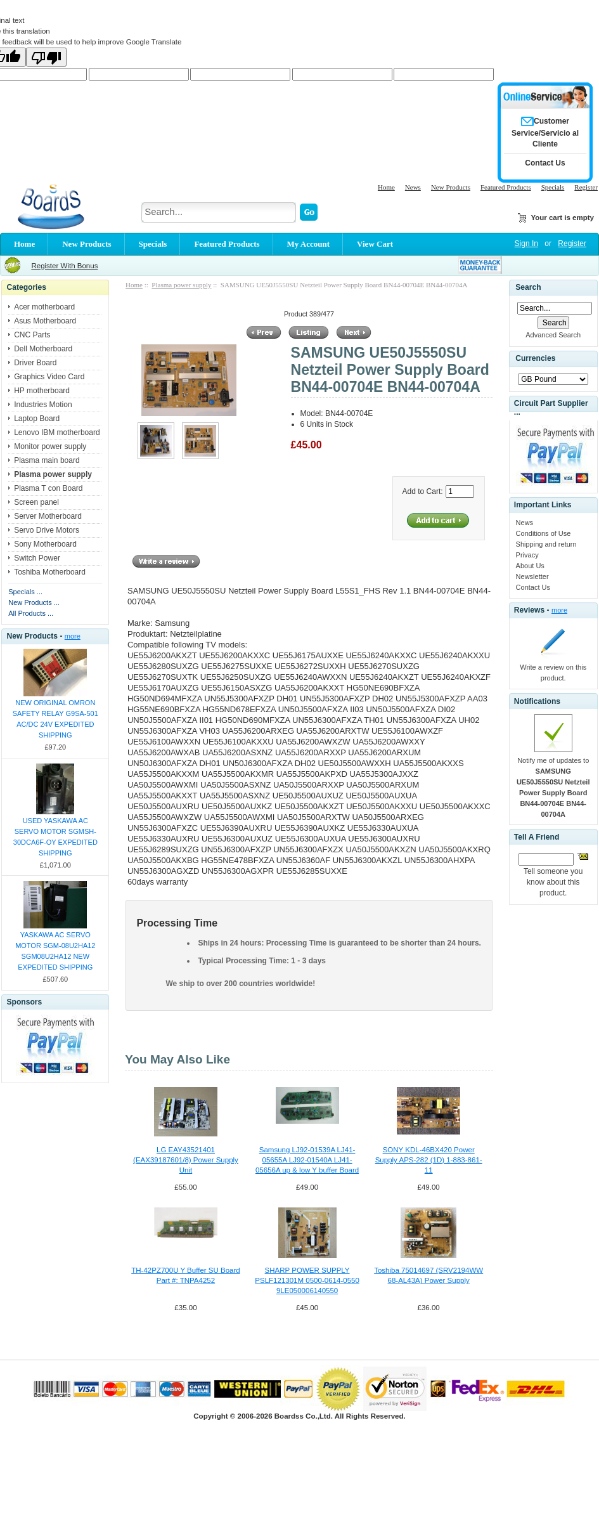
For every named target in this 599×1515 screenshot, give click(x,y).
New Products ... (34, 602)
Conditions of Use (543, 533)
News (413, 187)
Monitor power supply (50, 446)
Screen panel (36, 502)
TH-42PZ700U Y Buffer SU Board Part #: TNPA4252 (185, 1275)
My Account (308, 244)
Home (386, 187)
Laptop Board (37, 418)
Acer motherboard (44, 306)
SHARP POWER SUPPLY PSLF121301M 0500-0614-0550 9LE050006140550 (307, 1280)
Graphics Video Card (49, 376)
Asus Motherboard (45, 320)
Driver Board (35, 362)
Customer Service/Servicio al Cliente (545, 132)
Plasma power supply (181, 285)
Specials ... (25, 591)
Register (586, 187)
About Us (530, 565)
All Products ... (30, 613)
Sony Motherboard (45, 544)
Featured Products (505, 187)
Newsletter (532, 576)
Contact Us (533, 587)
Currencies (535, 358)
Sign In (526, 243)
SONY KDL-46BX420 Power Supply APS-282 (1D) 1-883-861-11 (428, 1160)
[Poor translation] (46, 57)
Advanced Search (553, 335)
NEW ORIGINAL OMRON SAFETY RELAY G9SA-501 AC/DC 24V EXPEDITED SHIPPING (55, 719)
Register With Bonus (64, 266)
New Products (450, 187)
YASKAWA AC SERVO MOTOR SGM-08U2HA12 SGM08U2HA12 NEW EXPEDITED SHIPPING (55, 951)
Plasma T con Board (48, 488)
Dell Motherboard (43, 348)
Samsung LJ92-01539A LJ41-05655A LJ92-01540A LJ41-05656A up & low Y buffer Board (307, 1160)
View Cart (375, 244)
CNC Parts (32, 334)
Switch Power (37, 558)
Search (528, 287)
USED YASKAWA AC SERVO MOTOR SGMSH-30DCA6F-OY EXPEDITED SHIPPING (55, 837)
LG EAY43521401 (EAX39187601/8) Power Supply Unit (185, 1160)
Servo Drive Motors (46, 530)
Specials (553, 187)
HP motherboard (42, 390)
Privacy (527, 555)
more (73, 636)
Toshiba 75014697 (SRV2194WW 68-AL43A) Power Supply (428, 1275)
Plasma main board (46, 460)
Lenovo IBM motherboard (57, 432)
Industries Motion (43, 404)
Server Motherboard (48, 516)
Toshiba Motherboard (50, 572)
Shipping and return (546, 544)
